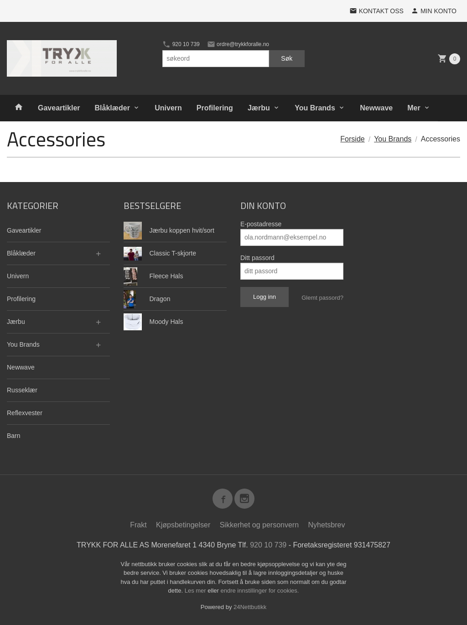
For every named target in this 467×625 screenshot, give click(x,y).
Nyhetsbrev (326, 525)
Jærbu (259, 108)
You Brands (315, 108)
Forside (352, 139)
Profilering (215, 108)
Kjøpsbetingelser (183, 525)
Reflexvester (24, 413)
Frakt (138, 525)
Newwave (376, 108)
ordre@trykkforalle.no (238, 44)
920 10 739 (180, 44)
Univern (168, 108)
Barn (14, 435)
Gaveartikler (59, 108)
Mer (413, 108)
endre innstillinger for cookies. (259, 590)
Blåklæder (112, 108)
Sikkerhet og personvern (259, 525)
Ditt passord (257, 257)
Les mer (196, 590)
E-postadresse (260, 224)
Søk (286, 58)
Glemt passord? (322, 297)
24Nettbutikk (250, 607)
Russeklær (22, 390)
